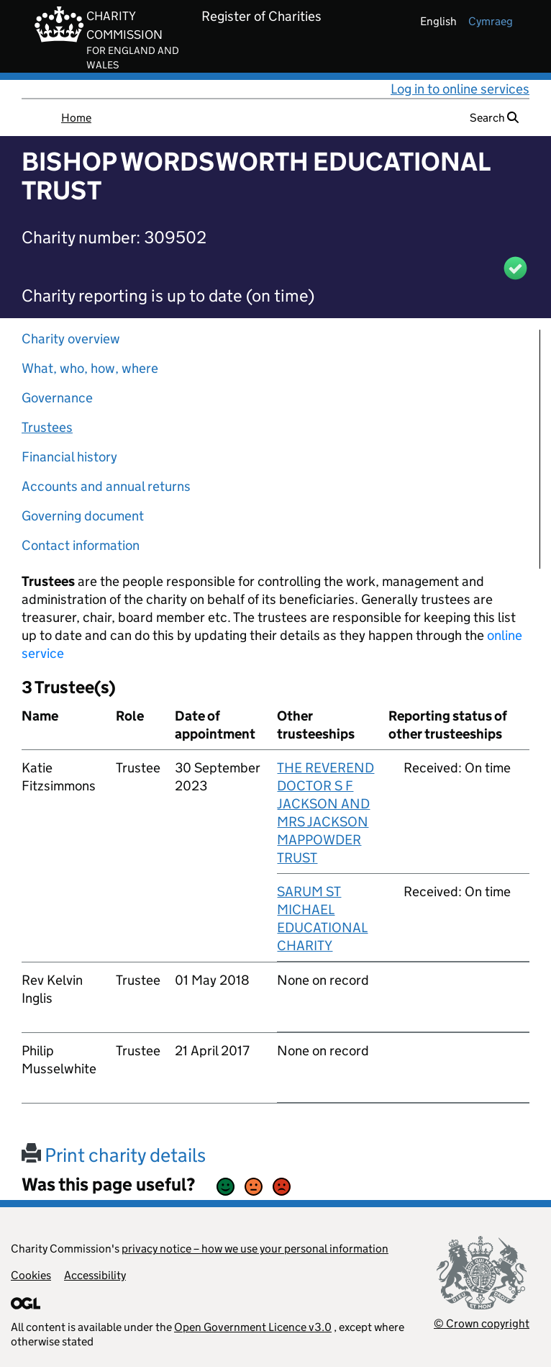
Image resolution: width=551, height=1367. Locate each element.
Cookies (31, 1275)
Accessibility (95, 1275)
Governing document (83, 515)
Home (76, 118)
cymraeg (490, 21)
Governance (57, 397)
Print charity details (114, 1155)
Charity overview (71, 338)
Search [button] (494, 118)
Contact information (81, 545)
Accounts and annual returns (106, 486)
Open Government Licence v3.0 (253, 1327)
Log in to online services (460, 89)
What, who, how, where (90, 368)
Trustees (47, 427)
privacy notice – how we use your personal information (255, 1248)
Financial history (69, 456)
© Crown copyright (481, 1323)
